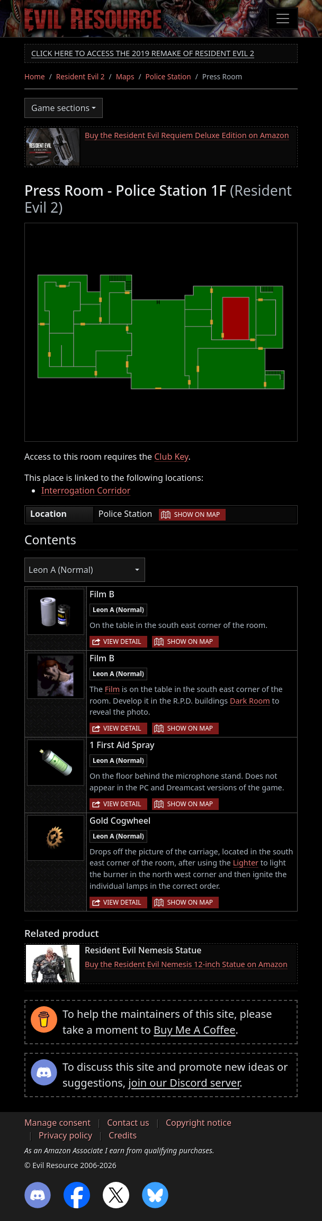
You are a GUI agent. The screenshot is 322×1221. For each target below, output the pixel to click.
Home (34, 76)
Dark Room (250, 701)
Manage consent (57, 1122)
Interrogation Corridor (85, 490)
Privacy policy (65, 1135)
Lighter (245, 863)
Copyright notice (198, 1122)
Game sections (60, 108)
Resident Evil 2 (80, 76)
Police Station (168, 76)
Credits (123, 1135)
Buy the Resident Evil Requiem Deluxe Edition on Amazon (187, 135)
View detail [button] (122, 641)
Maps (125, 76)
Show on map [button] (197, 514)
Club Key (171, 456)
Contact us (128, 1122)
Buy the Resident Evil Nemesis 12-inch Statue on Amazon (186, 964)
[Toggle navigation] (283, 18)
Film (112, 689)
